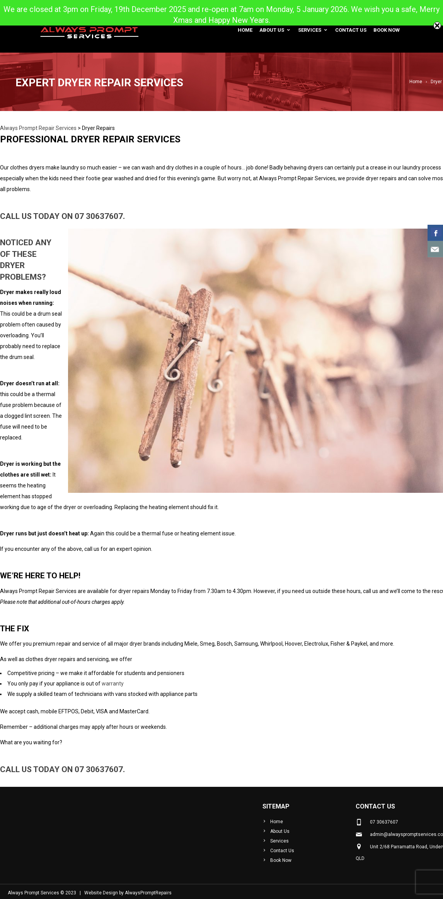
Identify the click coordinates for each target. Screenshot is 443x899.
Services (313, 30)
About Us (275, 30)
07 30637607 (99, 216)
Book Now (386, 30)
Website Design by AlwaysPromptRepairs (128, 893)
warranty (113, 683)
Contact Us (350, 30)
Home (245, 30)
